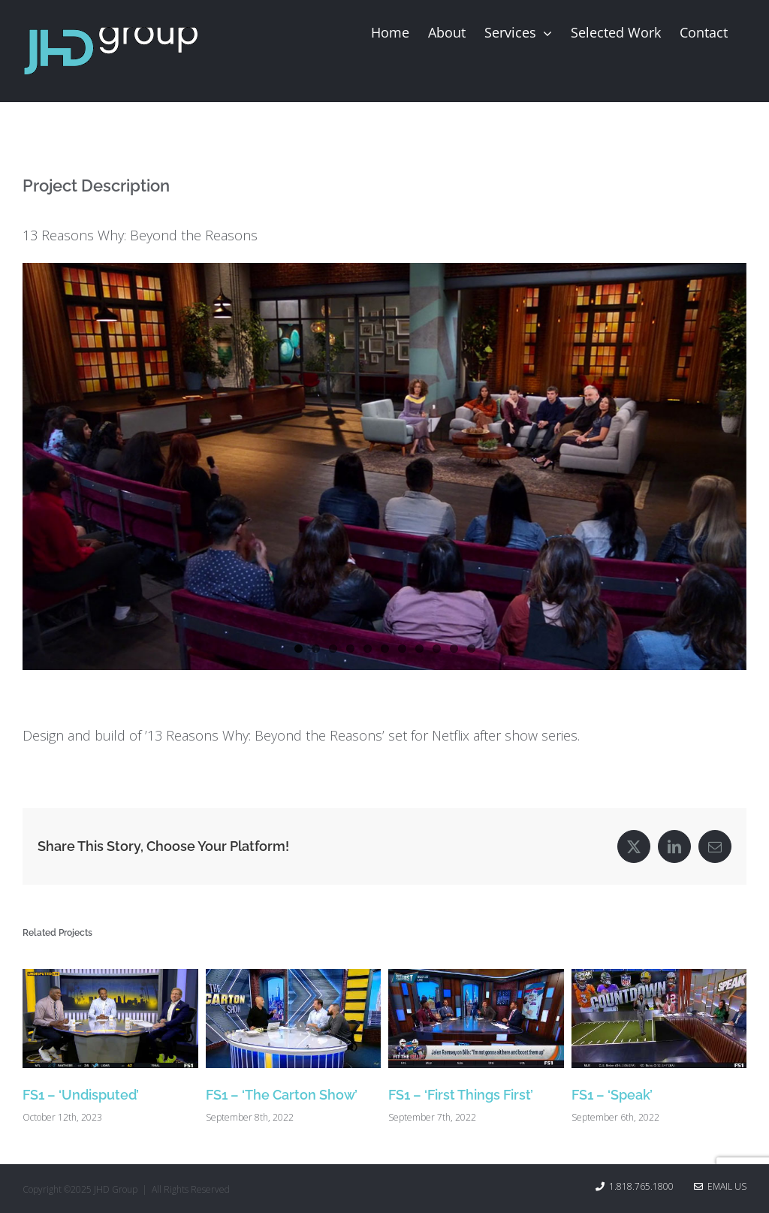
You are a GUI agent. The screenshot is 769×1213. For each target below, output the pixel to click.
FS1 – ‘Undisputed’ (81, 1095)
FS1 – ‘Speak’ (612, 1095)
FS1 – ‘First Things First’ (460, 1095)
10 (454, 648)
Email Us (720, 1186)
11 (471, 648)
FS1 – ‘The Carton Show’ (281, 1095)
